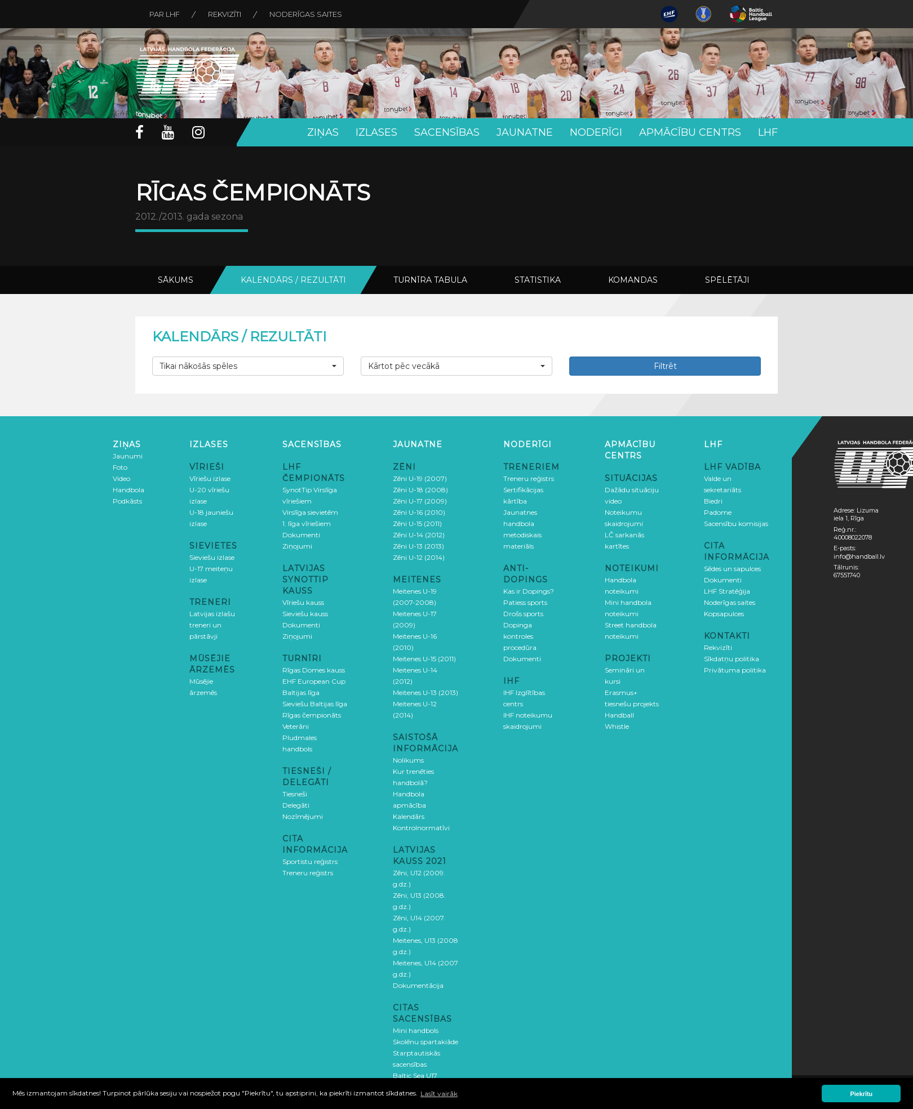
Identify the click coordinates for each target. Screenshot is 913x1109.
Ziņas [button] (323, 132)
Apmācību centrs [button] (690, 132)
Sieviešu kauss (305, 613)
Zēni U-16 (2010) (419, 512)
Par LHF (164, 14)
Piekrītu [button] (861, 1093)
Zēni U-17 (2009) (420, 501)
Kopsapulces (724, 613)
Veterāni (295, 726)
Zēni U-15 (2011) (417, 523)
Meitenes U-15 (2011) (424, 658)
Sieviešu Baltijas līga (314, 704)
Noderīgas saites (305, 14)
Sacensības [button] (447, 132)
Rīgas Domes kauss (313, 670)
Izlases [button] (376, 132)
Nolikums (408, 760)
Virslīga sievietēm (310, 512)
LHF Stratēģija (727, 591)
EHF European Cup (313, 681)
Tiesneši (294, 794)
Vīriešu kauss (303, 602)
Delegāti (295, 805)
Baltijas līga (301, 692)
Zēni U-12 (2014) (419, 557)
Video (121, 478)
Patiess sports (525, 602)
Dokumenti (301, 535)
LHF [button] (768, 132)
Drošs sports (523, 613)
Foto (120, 467)
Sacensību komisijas (736, 523)
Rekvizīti (224, 14)
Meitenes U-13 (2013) (425, 692)
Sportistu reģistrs (310, 861)
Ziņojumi (297, 546)
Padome (718, 512)
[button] (248, 366)
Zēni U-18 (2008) (420, 490)
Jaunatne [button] (525, 132)
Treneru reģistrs (307, 873)
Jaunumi (128, 456)
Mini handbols (415, 1030)
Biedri (713, 501)
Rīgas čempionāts (311, 715)
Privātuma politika (735, 670)
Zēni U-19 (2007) (420, 478)
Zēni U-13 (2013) (418, 546)
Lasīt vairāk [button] (439, 1093)
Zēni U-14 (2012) (419, 535)
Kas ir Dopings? (528, 591)
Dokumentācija (418, 985)
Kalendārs (408, 816)
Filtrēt (665, 366)
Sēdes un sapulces (732, 568)
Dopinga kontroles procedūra (520, 636)
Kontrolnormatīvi (421, 827)
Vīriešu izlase (210, 478)
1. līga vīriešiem (306, 523)
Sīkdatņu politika (731, 658)
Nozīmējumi (302, 816)
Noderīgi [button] (596, 132)
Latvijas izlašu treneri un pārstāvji (212, 624)
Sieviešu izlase (211, 557)
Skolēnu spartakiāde (425, 1041)
